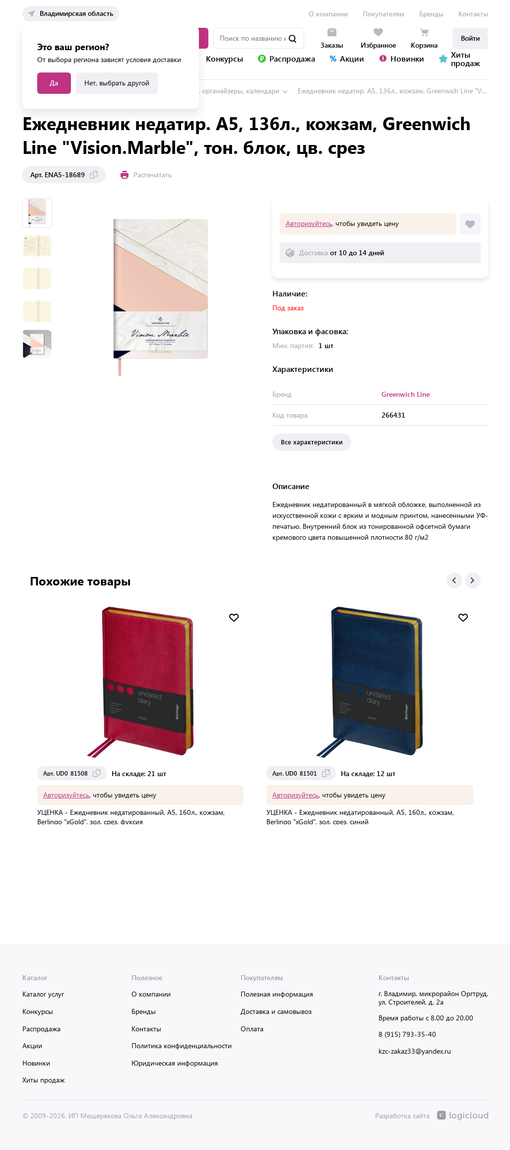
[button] (454, 580)
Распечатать (146, 174)
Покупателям (383, 13)
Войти (470, 38)
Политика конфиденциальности (181, 1045)
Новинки (36, 1063)
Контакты (473, 13)
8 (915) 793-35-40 (407, 1034)
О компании (328, 13)
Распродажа (41, 1028)
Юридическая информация (174, 1063)
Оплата (252, 1028)
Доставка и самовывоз (276, 1011)
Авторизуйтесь (309, 223)
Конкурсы (37, 1011)
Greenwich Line (406, 394)
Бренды (431, 13)
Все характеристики (312, 441)
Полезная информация (277, 994)
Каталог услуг (43, 994)
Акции (32, 1045)
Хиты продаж (43, 1079)
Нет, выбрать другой (116, 82)
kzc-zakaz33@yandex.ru (415, 1051)
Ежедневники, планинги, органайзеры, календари (201, 90)
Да (54, 82)
